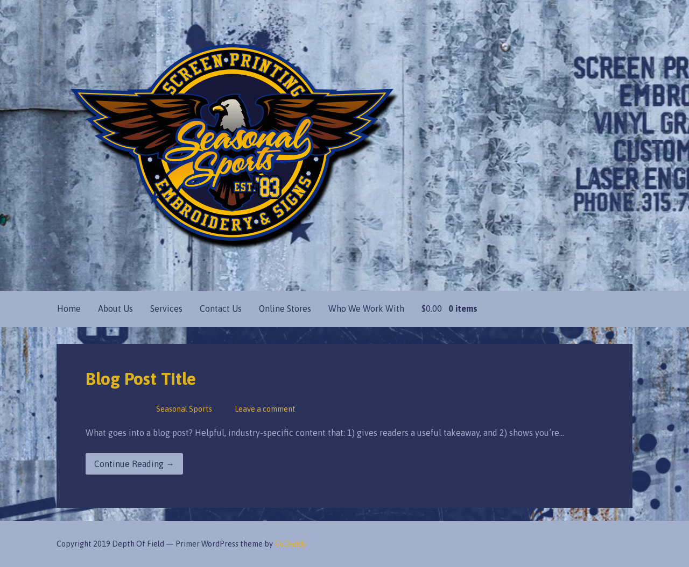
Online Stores (285, 308)
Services (166, 308)
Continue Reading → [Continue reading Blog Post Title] (134, 464)
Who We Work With (366, 308)
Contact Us (221, 308)
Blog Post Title (141, 379)
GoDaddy (290, 544)
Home (69, 308)
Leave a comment (265, 409)
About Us (115, 308)
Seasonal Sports (184, 409)
